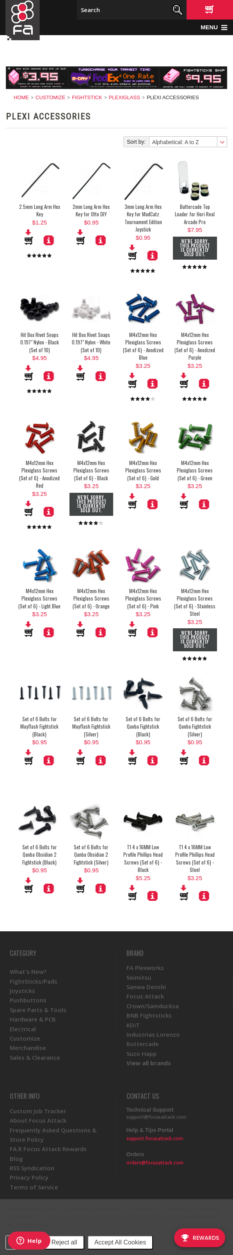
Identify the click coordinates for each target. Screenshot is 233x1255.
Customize (50, 97)
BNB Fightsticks (149, 1015)
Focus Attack (145, 996)
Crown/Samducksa (152, 1006)
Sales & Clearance (35, 1057)
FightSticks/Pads (33, 981)
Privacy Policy (31, 1225)
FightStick (87, 97)
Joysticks (22, 991)
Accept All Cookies (120, 1242)
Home (21, 97)
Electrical (23, 1029)
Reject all (64, 1242)
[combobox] (188, 141)
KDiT (133, 1025)
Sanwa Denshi (146, 987)
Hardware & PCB (33, 1019)
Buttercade (142, 1044)
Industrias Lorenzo (153, 1034)
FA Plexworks (145, 968)
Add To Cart (133, 252)
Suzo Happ (141, 1053)
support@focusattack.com (156, 1117)
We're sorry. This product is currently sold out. (195, 639)
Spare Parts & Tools (38, 1010)
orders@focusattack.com (154, 1162)
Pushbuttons (28, 1000)
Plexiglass (124, 97)
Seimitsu (138, 977)
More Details (152, 255)
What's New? (28, 971)
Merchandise (28, 1048)
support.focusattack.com (154, 1138)
